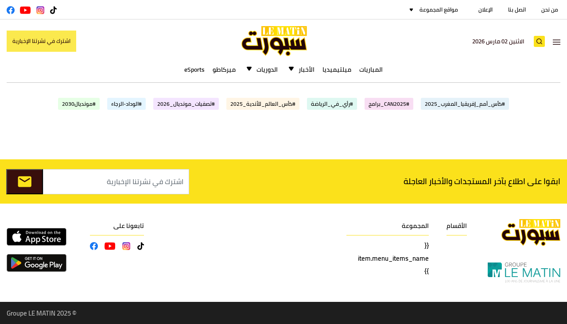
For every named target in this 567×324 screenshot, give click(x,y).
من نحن (549, 9)
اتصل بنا (517, 9)
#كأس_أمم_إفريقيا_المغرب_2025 (465, 104)
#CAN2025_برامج (389, 104)
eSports (194, 69)
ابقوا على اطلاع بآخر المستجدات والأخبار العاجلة (482, 181)
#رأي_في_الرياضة (332, 104)
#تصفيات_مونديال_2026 (186, 104)
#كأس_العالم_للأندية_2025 (262, 104)
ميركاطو (224, 69)
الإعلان (485, 9)
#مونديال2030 (79, 104)
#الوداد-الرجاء (126, 104)
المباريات (371, 69)
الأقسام (457, 225)
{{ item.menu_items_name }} (393, 258)
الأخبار (307, 69)
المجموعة (415, 225)
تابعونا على (128, 225)
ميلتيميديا (336, 69)
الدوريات (267, 69)
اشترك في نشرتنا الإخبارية (41, 41)
